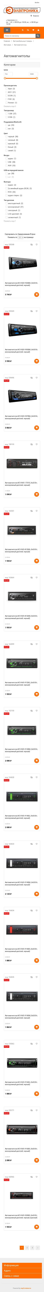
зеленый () (13, 140)
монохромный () (15, 207)
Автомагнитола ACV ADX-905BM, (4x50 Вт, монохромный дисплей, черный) (21, 351)
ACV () (12, 92)
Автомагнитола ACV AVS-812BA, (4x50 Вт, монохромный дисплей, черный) (21, 550)
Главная (7, 41)
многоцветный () (15, 203)
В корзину (36, 294)
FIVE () (11, 99)
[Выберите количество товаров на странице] (20, 237)
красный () (13, 144)
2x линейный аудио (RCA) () (20, 188)
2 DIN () (11, 117)
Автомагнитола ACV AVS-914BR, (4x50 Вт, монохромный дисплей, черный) (21, 950)
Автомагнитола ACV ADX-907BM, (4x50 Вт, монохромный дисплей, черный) (21, 417)
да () (11, 125)
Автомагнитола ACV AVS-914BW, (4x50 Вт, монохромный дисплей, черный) (21, 1017)
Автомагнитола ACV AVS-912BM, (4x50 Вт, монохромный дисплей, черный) (21, 750)
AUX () (11, 166)
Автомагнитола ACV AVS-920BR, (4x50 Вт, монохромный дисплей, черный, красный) (21, 1216)
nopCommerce (26, 1288)
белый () (12, 147)
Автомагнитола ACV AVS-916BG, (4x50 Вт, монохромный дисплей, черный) (21, 1083)
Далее (38, 1248)
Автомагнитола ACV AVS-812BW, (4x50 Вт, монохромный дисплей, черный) (21, 617)
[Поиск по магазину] (20, 36)
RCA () (11, 192)
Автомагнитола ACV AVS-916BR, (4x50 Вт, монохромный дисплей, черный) (21, 1150)
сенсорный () (14, 210)
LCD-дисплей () (15, 214)
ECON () (12, 96)
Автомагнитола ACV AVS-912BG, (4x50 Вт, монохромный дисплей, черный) (21, 684)
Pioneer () (12, 103)
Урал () (11, 89)
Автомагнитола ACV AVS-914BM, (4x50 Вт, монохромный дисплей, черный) (21, 883)
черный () (13, 137)
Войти (37, 2)
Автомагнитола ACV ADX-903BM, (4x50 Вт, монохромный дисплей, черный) (21, 284)
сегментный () (14, 217)
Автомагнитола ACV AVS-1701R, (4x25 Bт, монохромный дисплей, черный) (21, 484)
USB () (11, 162)
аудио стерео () (15, 195)
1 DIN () (12, 114)
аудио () (12, 158)
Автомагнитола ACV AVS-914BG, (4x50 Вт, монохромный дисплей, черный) (21, 817)
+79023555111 (11, 20)
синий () (12, 151)
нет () (11, 129)
